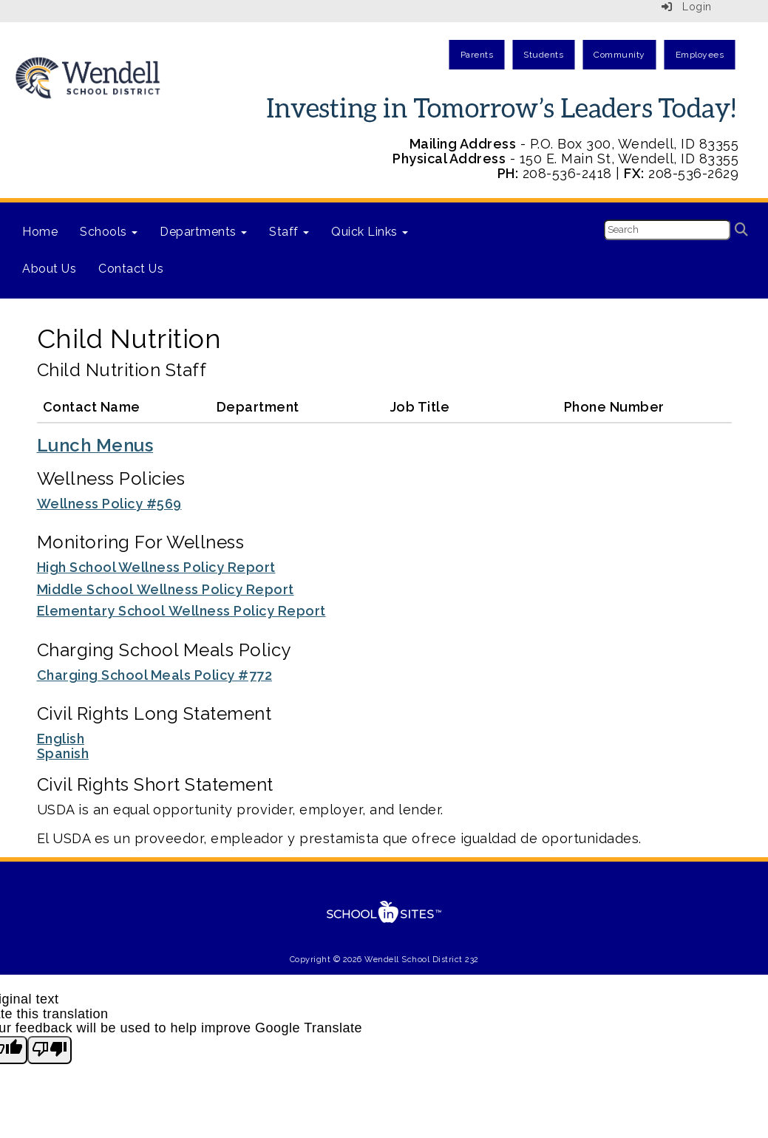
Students (543, 55)
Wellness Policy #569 (109, 503)
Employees (700, 55)
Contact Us (130, 269)
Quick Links (369, 232)
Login (687, 7)
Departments (203, 232)
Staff (289, 232)
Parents (477, 55)
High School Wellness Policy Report (156, 567)
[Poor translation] (49, 1050)
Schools (108, 232)
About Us (49, 269)
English (61, 738)
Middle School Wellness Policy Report (165, 589)
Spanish (63, 753)
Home (40, 232)
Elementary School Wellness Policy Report (181, 611)
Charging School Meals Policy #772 (155, 675)
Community (619, 55)
